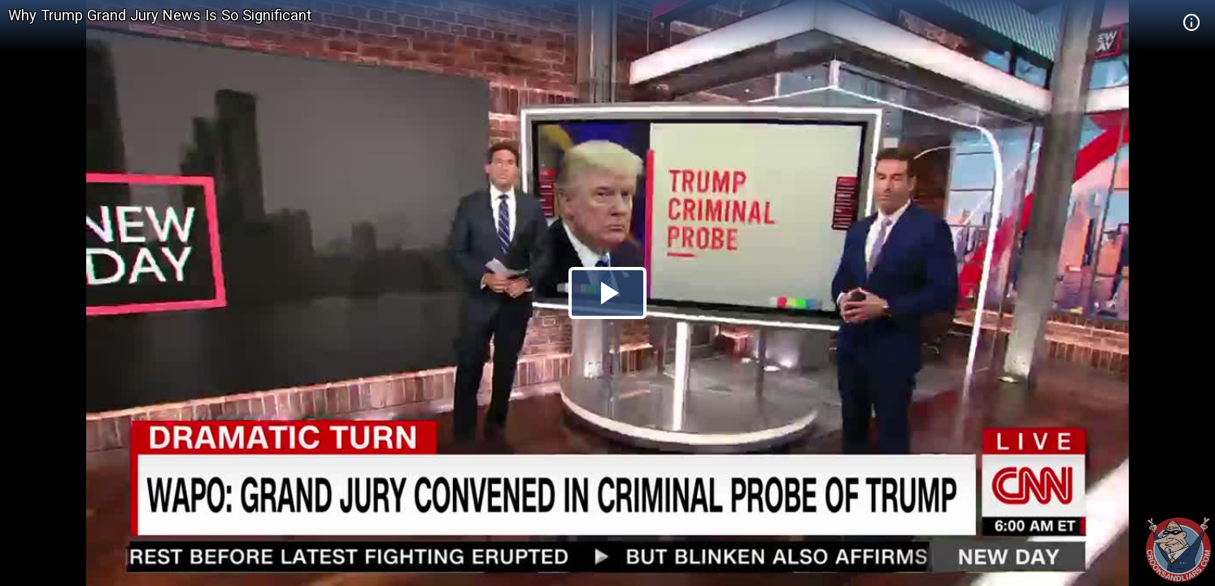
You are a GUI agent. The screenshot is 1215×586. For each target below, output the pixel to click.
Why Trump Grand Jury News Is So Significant (159, 15)
